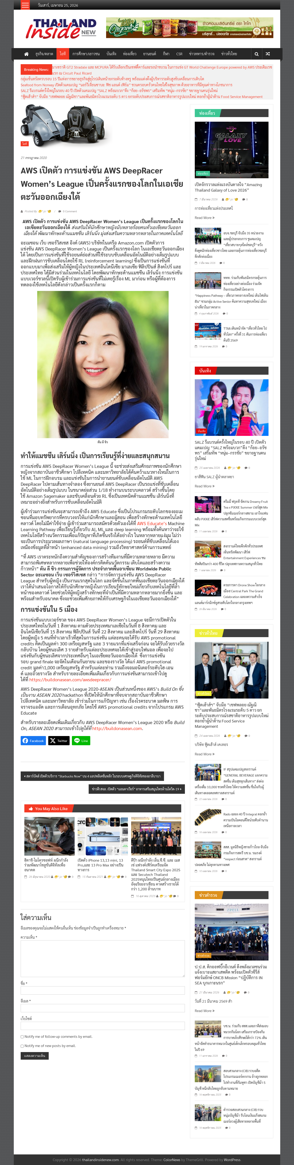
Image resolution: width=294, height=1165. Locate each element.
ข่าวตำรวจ (203, 955)
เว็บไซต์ (26, 1018)
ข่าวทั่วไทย (229, 53)
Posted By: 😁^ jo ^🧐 (38, 211)
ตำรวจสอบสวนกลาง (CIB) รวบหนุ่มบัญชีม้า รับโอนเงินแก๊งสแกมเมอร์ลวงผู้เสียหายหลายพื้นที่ (244, 1115)
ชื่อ (24, 983)
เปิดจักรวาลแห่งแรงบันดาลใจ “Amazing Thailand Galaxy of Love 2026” (228, 187)
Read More (205, 217)
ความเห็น (29, 937)
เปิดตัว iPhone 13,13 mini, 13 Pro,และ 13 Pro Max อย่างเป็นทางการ (100, 865)
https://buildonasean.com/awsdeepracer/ (70, 679)
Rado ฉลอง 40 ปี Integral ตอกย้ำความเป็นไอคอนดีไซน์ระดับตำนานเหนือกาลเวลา (245, 820)
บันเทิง (111, 53)
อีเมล (26, 1000)
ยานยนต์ (149, 53)
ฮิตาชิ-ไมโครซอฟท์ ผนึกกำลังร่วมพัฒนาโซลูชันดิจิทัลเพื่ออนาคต (46, 865)
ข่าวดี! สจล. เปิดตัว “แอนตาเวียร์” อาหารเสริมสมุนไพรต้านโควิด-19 (135, 789)
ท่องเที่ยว (129, 53)
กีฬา (166, 53)
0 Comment (67, 211)
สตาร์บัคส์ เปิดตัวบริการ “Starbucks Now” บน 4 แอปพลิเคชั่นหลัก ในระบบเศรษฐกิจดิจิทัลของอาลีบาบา (93, 776)
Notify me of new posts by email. (50, 1045)
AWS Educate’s (152, 523)
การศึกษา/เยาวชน (86, 53)
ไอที (63, 53)
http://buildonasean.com (117, 728)
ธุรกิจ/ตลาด (44, 53)
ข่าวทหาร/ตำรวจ (202, 53)
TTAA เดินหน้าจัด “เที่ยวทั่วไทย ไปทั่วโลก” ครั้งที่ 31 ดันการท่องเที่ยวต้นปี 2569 (245, 334)
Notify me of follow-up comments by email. (59, 1036)
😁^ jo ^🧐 (60, 876)
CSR (179, 53)
